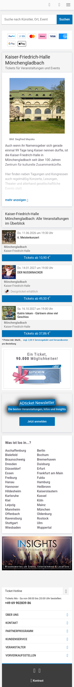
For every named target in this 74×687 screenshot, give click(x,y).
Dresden (11, 464)
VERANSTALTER (16, 647)
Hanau (9, 482)
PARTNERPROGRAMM (19, 631)
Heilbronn (44, 487)
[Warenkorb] (59, 5)
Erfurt (41, 469)
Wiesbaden (13, 527)
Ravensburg (13, 518)
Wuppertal (44, 527)
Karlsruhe (12, 496)
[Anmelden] (49, 5)
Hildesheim (13, 491)
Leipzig (10, 505)
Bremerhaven (46, 459)
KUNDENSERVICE (16, 639)
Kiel (7, 500)
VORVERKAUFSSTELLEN (21, 655)
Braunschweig (15, 459)
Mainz (41, 505)
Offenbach (12, 514)
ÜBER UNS (12, 614)
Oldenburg (44, 514)
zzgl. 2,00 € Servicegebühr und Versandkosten (45, 340)
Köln (40, 500)
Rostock (43, 518)
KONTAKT (12, 622)
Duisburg (43, 464)
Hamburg (43, 482)
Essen (9, 473)
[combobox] (29, 19)
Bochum (43, 455)
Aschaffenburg (15, 450)
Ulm (40, 523)
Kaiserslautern (47, 491)
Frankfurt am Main (50, 473)
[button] (68, 5)
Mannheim (12, 509)
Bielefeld (11, 455)
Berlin (41, 450)
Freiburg (11, 478)
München (43, 509)
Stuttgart (11, 523)
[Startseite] (17, 5)
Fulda (41, 478)
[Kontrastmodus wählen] (37, 681)
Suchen (64, 19)
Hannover (12, 487)
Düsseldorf (13, 469)
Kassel (42, 496)
